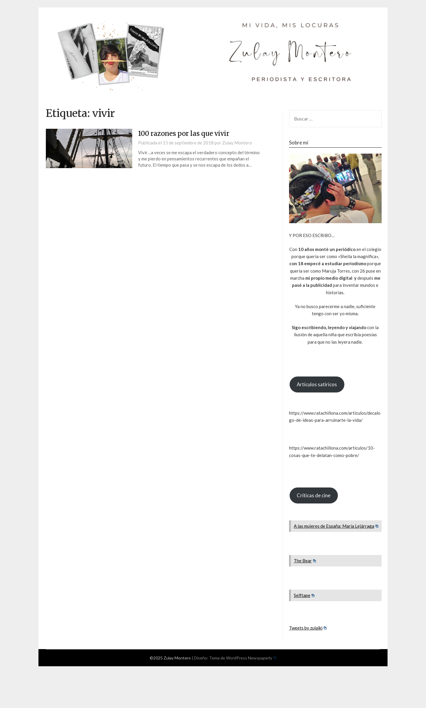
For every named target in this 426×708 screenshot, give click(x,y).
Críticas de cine (313, 495)
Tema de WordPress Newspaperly (242, 657)
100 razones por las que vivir (183, 133)
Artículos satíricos (317, 384)
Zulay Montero (237, 142)
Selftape (304, 595)
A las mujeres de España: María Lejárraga (336, 526)
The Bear (305, 560)
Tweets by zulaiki (308, 627)
